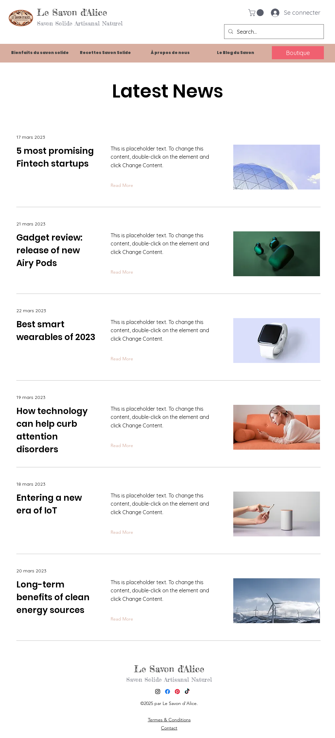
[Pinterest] (177, 691)
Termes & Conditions (169, 720)
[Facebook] (167, 691)
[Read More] (123, 185)
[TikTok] (187, 691)
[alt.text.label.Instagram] (157, 691)
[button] (256, 12)
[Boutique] (298, 52)
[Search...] (273, 32)
